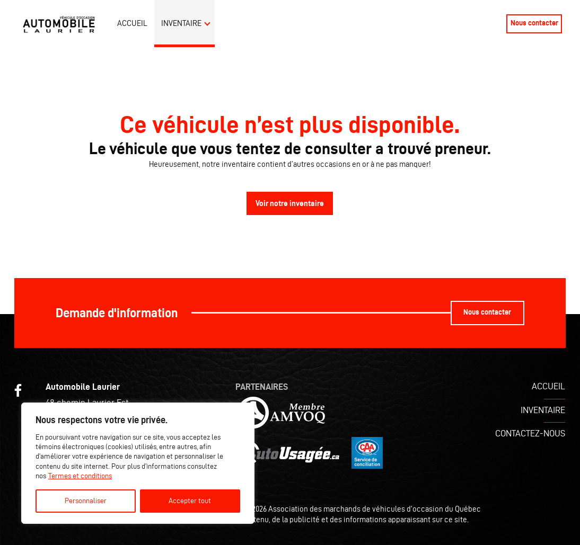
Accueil (132, 23)
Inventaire (181, 23)
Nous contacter (534, 23)
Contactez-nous (530, 433)
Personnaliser (86, 501)
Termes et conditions (80, 476)
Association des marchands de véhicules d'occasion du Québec (374, 508)
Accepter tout (190, 501)
